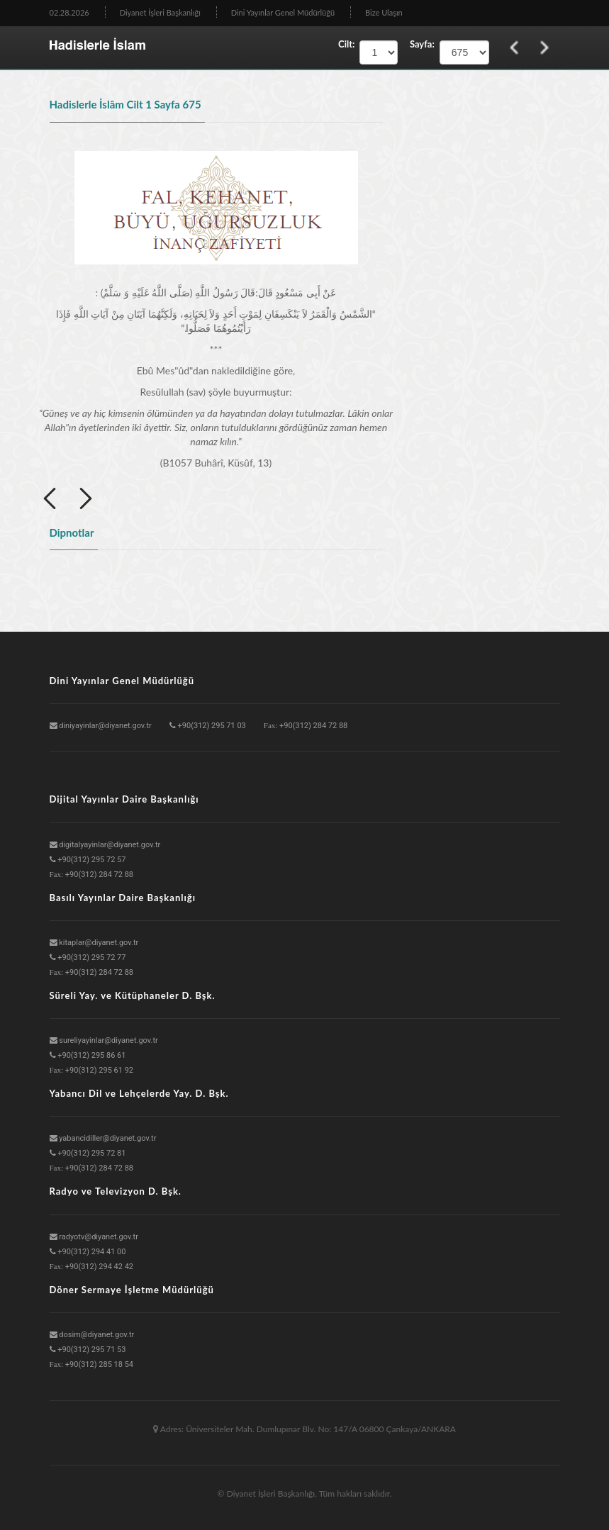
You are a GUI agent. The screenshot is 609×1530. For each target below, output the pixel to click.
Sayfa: (418, 44)
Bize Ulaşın (384, 12)
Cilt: (346, 44)
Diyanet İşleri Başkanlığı (160, 12)
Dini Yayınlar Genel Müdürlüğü (283, 12)
